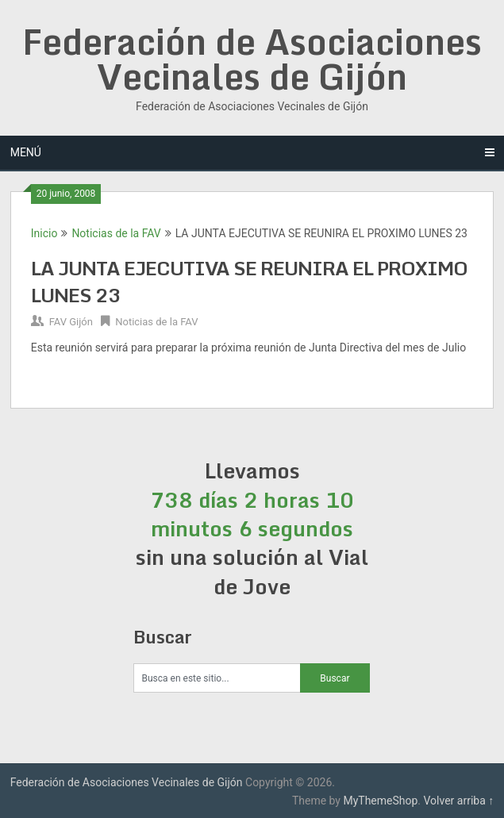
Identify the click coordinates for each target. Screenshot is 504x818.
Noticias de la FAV (115, 233)
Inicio (44, 233)
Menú (25, 152)
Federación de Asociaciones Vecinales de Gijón (252, 59)
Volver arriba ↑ (459, 800)
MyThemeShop (380, 800)
